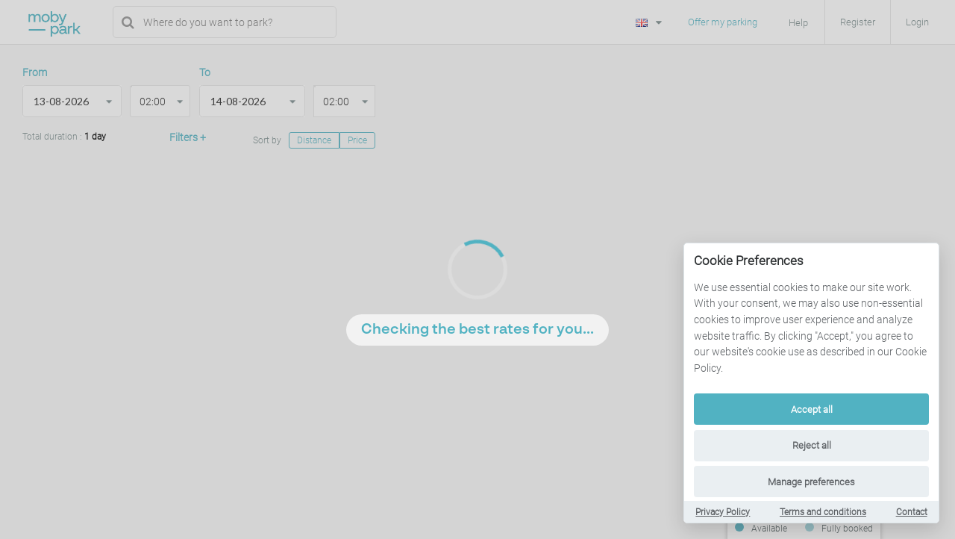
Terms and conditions (823, 512)
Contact (911, 512)
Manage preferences (811, 481)
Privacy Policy (722, 512)
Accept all (812, 409)
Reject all (811, 445)
